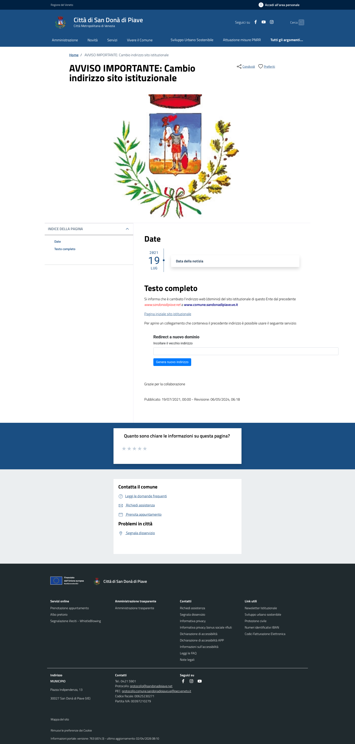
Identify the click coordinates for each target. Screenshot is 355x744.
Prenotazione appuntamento (69, 608)
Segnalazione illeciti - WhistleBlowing (75, 620)
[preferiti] (266, 66)
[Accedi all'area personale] (280, 5)
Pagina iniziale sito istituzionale (167, 314)
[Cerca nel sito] (299, 22)
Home (73, 55)
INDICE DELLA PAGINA (65, 229)
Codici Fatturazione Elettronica (265, 633)
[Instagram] (264, 22)
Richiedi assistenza (192, 608)
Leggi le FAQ (188, 653)
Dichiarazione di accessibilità (198, 633)
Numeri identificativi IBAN (262, 627)
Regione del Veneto (62, 5)
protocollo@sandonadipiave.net (151, 686)
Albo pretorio (58, 614)
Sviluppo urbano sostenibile (263, 614)
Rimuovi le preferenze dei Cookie (71, 730)
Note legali (187, 659)
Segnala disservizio (192, 614)
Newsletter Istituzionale (261, 608)
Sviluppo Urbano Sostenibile (192, 40)
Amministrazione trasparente (134, 608)
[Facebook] (248, 22)
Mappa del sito (60, 719)
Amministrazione (65, 40)
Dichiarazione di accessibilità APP (202, 640)
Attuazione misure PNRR (242, 40)
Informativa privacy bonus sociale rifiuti (206, 627)
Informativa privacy (193, 620)
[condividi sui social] (245, 66)
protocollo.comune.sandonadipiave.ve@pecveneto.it (156, 691)
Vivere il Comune (140, 40)
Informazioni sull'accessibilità (199, 646)
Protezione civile (255, 620)
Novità (93, 40)
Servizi (112, 40)
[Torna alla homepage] (122, 581)
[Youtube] (256, 22)
